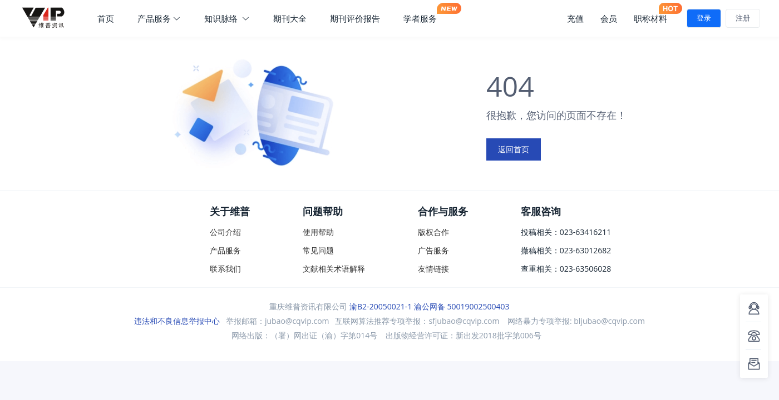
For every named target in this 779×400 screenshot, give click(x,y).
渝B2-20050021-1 (380, 306)
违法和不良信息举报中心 (177, 321)
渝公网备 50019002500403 (462, 306)
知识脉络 (227, 18)
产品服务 (159, 18)
